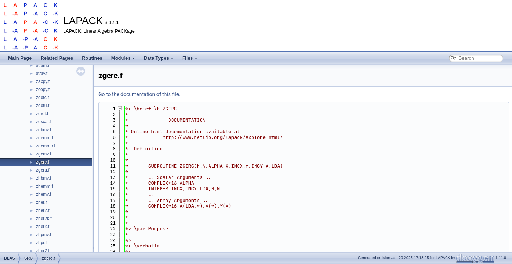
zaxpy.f (43, 81)
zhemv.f (43, 194)
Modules (123, 58)
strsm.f (42, 65)
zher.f (41, 202)
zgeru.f (43, 170)
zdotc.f (42, 97)
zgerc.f (42, 162)
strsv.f (41, 73)
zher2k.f (44, 218)
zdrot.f (42, 113)
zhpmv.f (43, 234)
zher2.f (43, 210)
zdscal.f (43, 121)
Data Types (158, 58)
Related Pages (56, 58)
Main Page (20, 58)
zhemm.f (44, 186)
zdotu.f (42, 105)
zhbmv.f (43, 178)
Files (190, 58)
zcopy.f (43, 89)
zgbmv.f (43, 129)
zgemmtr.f (45, 145)
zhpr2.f (43, 250)
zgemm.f (44, 137)
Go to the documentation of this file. (139, 94)
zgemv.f (43, 154)
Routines (92, 58)
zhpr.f (41, 242)
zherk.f (42, 226)
